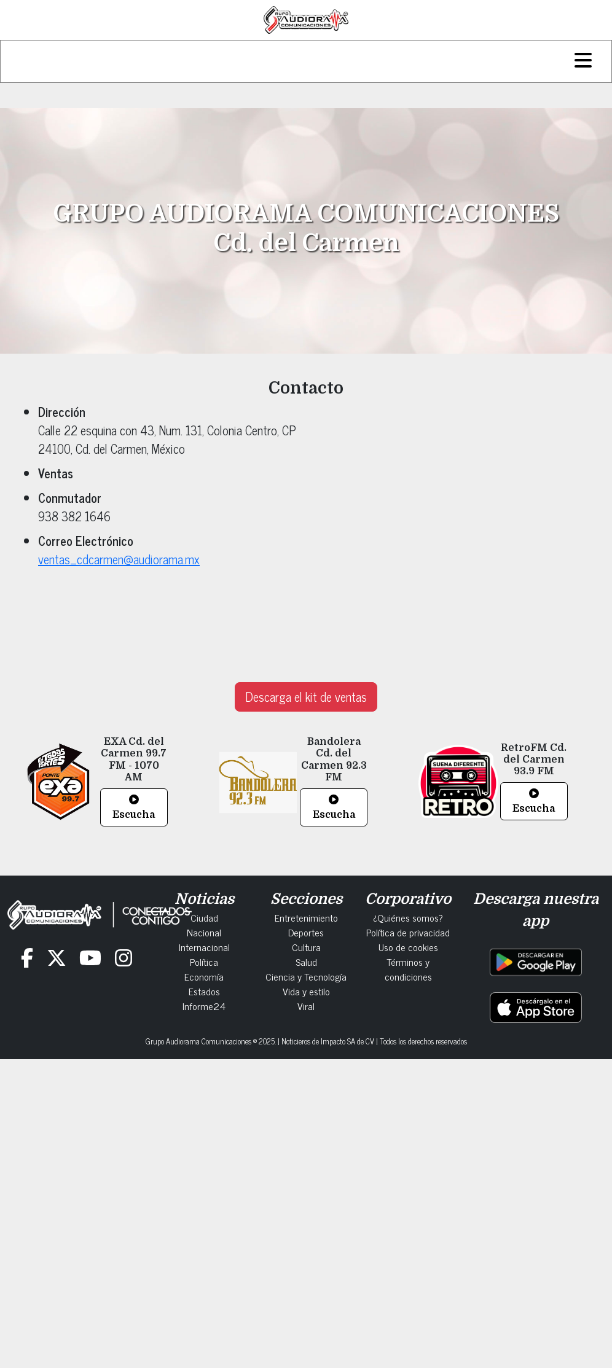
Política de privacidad (408, 932)
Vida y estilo (306, 991)
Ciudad (204, 917)
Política (204, 962)
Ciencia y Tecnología (306, 976)
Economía (204, 976)
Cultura (306, 947)
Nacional (204, 932)
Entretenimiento (306, 917)
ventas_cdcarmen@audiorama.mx (119, 559)
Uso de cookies (408, 947)
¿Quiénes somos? (408, 917)
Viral (306, 1006)
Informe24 (204, 1006)
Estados (204, 991)
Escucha (133, 807)
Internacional (204, 947)
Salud (306, 962)
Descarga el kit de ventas (306, 696)
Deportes (306, 932)
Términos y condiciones (408, 969)
